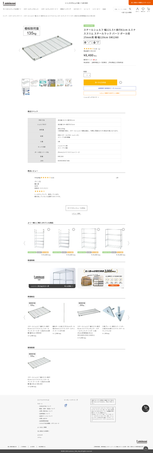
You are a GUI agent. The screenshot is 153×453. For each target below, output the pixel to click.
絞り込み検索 (126, 12)
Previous (19, 50)
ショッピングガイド (91, 97)
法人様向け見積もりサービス (141, 3)
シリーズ (96, 9)
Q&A (104, 9)
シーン (87, 9)
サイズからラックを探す (12, 9)
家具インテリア (65, 9)
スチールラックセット (31, 9)
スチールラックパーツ (49, 9)
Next (75, 50)
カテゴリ (77, 9)
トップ (5, 16)
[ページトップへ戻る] (145, 448)
